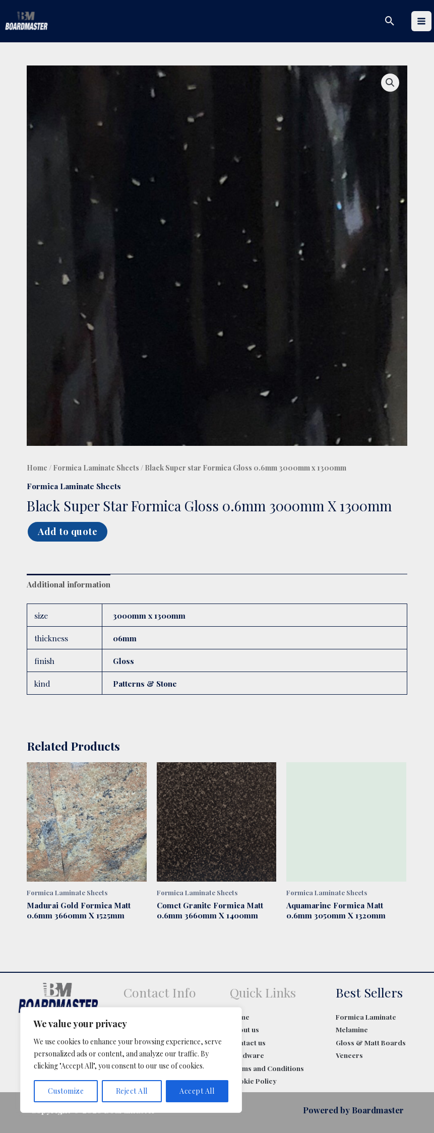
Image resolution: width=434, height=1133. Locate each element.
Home (37, 468)
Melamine (352, 1029)
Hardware (247, 1054)
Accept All (196, 1091)
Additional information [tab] (68, 584)
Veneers (349, 1054)
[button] (390, 21)
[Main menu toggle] (421, 21)
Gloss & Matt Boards (371, 1042)
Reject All (132, 1091)
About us (244, 1029)
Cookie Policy (253, 1080)
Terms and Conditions (267, 1068)
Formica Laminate (366, 1016)
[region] (131, 1060)
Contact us (248, 1042)
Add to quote (67, 531)
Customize (66, 1091)
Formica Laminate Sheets (96, 468)
